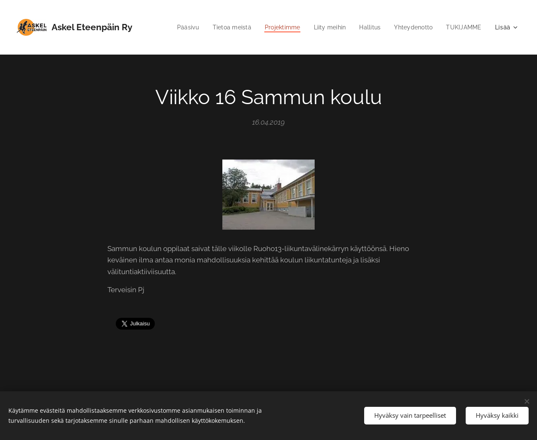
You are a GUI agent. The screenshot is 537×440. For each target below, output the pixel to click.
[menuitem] (177, 27)
